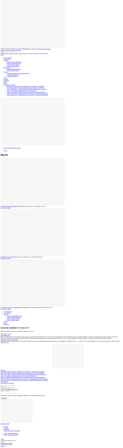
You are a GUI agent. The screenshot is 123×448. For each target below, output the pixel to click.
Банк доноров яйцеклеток (14, 69)
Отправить (4, 398)
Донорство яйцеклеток (13, 75)
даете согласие (18, 396)
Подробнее (41, 371)
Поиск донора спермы (13, 66)
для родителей (8, 57)
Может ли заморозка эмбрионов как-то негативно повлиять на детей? (26, 92)
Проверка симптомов (9, 85)
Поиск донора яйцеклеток (14, 63)
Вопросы (3, 370)
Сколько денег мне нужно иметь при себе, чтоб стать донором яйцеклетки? (27, 93)
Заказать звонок (5, 50)
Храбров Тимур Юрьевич (7, 257)
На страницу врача (6, 207)
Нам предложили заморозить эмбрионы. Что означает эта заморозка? (26, 86)
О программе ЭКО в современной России (18, 73)
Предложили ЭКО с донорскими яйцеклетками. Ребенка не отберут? (25, 87)
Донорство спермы (12, 76)
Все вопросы (4, 381)
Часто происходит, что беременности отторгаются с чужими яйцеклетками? (27, 95)
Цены (5, 82)
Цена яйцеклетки (5, 335)
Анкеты (6, 60)
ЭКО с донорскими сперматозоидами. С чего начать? (21, 90)
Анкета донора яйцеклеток (14, 62)
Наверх (3, 446)
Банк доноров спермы (13, 70)
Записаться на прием (15, 50)
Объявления (7, 67)
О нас (5, 77)
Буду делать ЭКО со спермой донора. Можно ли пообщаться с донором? (26, 89)
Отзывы (6, 79)
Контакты (6, 80)
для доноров (7, 59)
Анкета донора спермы (13, 65)
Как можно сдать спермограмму (9, 339)
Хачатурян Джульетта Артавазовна (10, 307)
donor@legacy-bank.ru (45, 49)
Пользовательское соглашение (12, 431)
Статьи (6, 72)
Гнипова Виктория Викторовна (9, 206)
